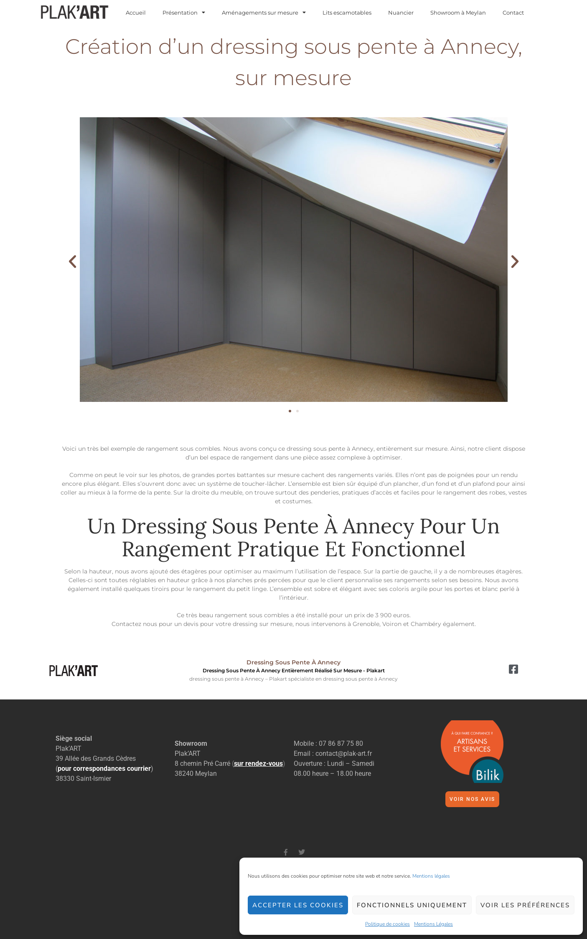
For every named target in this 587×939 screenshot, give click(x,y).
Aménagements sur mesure (264, 13)
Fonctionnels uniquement (412, 905)
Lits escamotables (347, 13)
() (258, 763)
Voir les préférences (525, 905)
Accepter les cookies (297, 905)
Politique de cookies (387, 924)
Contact (513, 13)
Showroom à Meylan (458, 13)
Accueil (136, 13)
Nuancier (401, 13)
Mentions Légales (433, 924)
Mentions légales (431, 876)
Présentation (184, 13)
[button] (72, 261)
